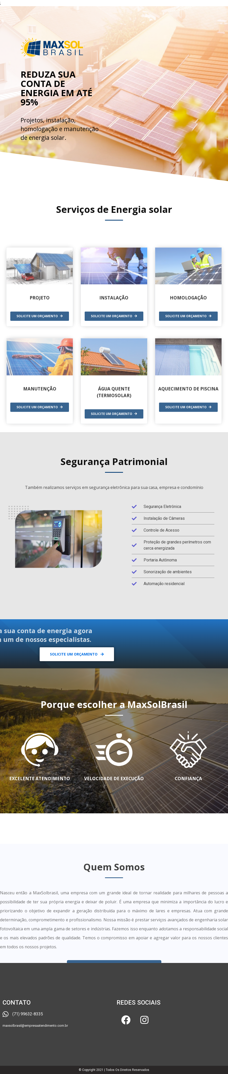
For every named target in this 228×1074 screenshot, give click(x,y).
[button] (77, 654)
